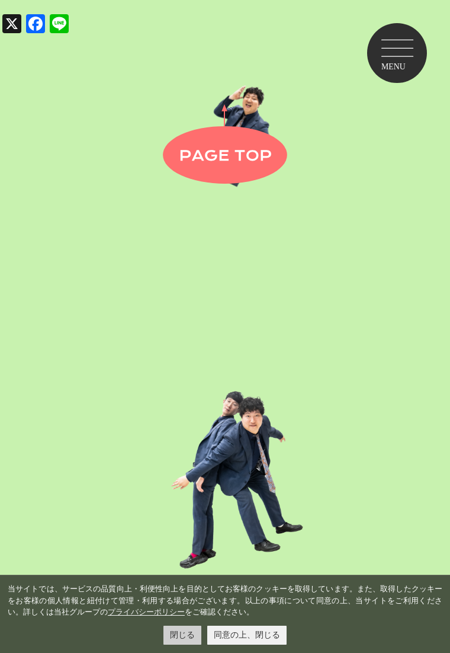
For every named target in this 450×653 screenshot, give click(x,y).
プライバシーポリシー (146, 611)
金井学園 (225, 288)
